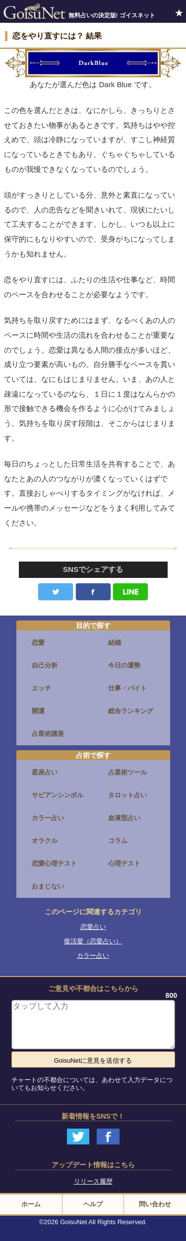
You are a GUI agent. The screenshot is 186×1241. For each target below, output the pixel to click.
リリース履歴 (93, 1181)
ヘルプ (93, 1204)
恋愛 (38, 642)
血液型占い (124, 818)
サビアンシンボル (57, 795)
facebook (93, 591)
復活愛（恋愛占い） (93, 941)
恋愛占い (93, 927)
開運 (38, 711)
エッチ (41, 688)
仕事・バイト (127, 688)
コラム (117, 840)
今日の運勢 (124, 665)
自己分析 (45, 665)
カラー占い (48, 818)
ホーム (31, 1204)
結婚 (114, 642)
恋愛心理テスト (54, 863)
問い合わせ (155, 1204)
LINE (130, 591)
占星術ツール (127, 772)
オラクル (45, 840)
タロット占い (127, 795)
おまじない (48, 886)
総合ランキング (130, 711)
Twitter (55, 591)
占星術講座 (48, 733)
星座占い (45, 772)
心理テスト (124, 863)
